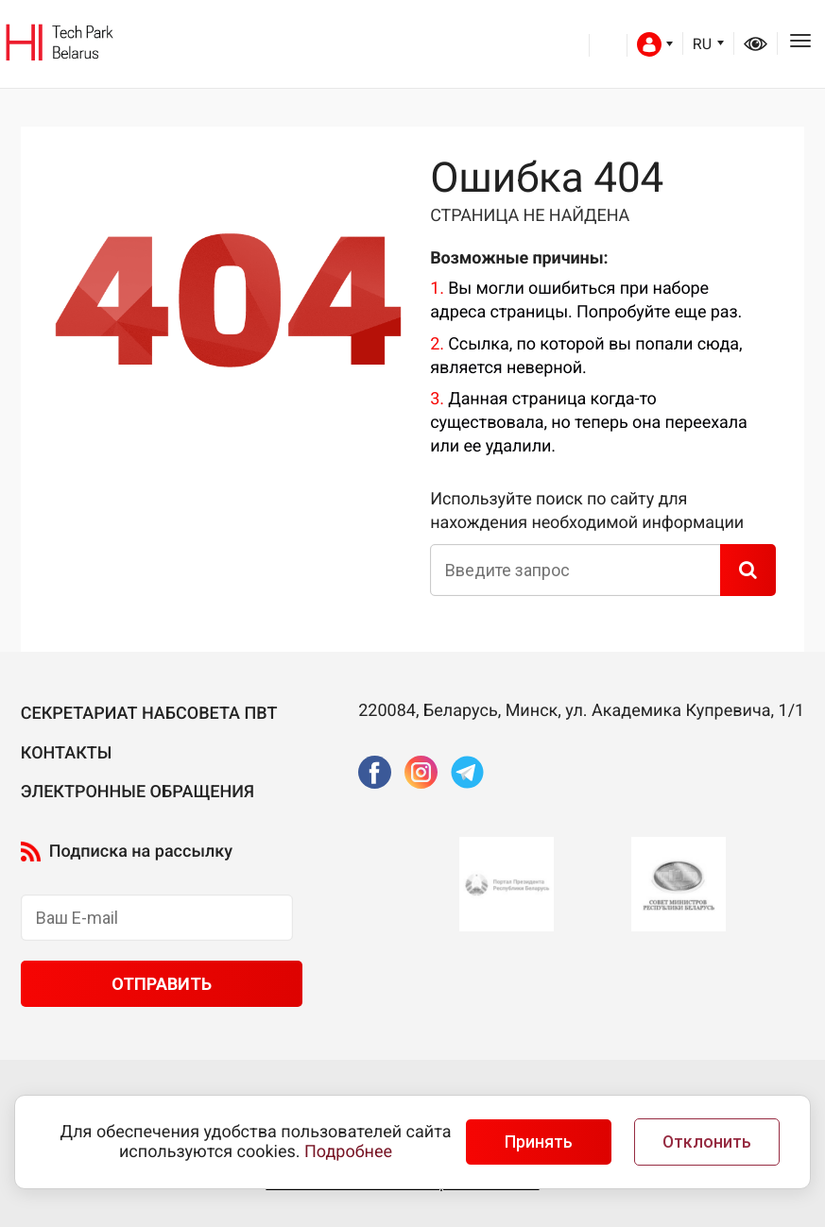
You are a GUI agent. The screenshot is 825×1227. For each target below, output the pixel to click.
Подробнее (348, 1152)
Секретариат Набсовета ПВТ (149, 714)
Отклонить (706, 1142)
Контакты (66, 753)
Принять (539, 1142)
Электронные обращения (137, 792)
